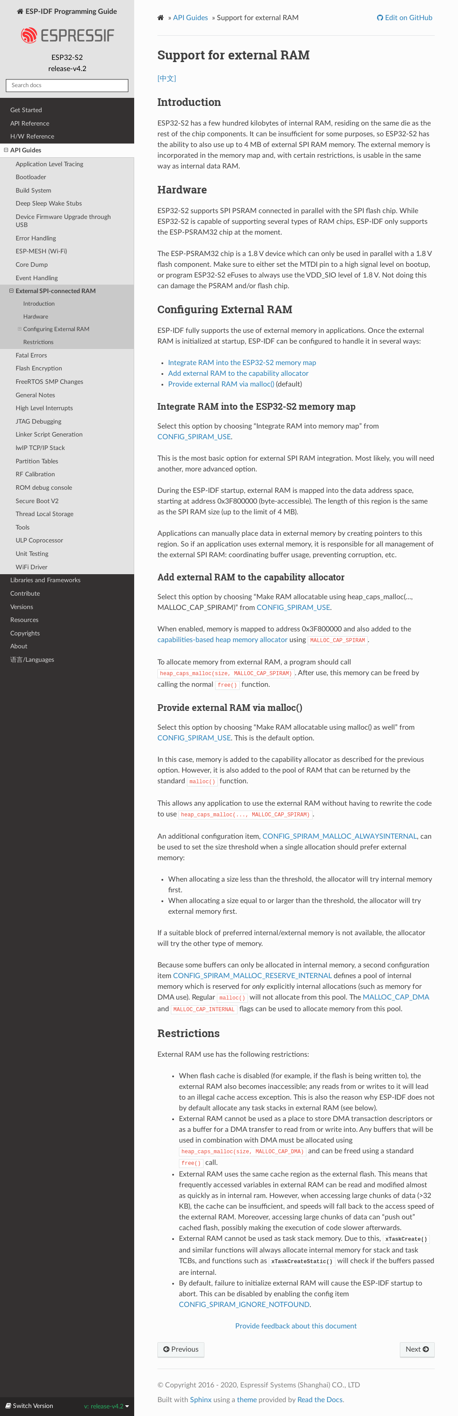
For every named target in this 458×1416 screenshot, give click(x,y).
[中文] (166, 78)
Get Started (26, 110)
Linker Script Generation (49, 434)
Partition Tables (37, 461)
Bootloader (31, 177)
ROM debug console (44, 487)
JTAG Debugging (38, 421)
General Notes (35, 395)
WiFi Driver (31, 567)
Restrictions (38, 342)
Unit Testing (32, 553)
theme (247, 1399)
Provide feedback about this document (296, 1326)
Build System (33, 190)
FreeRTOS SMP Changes (49, 381)
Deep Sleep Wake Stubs (49, 203)
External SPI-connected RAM (52, 291)
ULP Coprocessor (39, 540)
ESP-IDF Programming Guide (67, 28)
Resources (24, 620)
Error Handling (36, 238)
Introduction (39, 304)
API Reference (29, 123)
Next (417, 1349)
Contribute (25, 593)
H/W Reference (32, 136)
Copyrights (25, 633)
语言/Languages (32, 659)
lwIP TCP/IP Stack (40, 448)
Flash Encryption (39, 368)
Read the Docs (320, 1399)
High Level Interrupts (44, 408)
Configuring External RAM (53, 329)
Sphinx (201, 1399)
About (18, 646)
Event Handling (37, 278)
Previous (181, 1349)
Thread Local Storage (44, 514)
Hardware (35, 317)
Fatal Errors (31, 355)
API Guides (22, 151)
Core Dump (32, 264)
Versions (21, 607)
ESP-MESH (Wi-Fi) (41, 251)
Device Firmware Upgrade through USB (63, 221)
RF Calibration (35, 474)
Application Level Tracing (49, 164)
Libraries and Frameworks (45, 580)
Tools (23, 527)
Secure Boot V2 (37, 501)
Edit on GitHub (408, 17)
